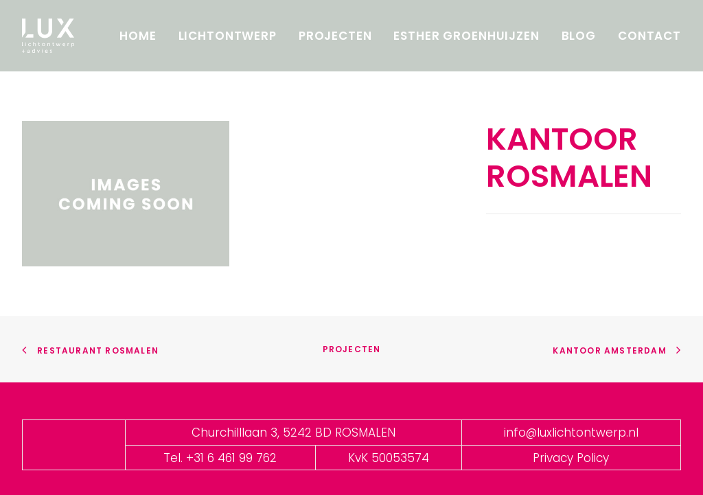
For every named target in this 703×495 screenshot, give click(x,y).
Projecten (335, 35)
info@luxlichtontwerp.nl (571, 432)
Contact (649, 35)
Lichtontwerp (227, 35)
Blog (579, 35)
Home (137, 35)
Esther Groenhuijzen (466, 35)
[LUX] (48, 36)
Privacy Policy (571, 458)
